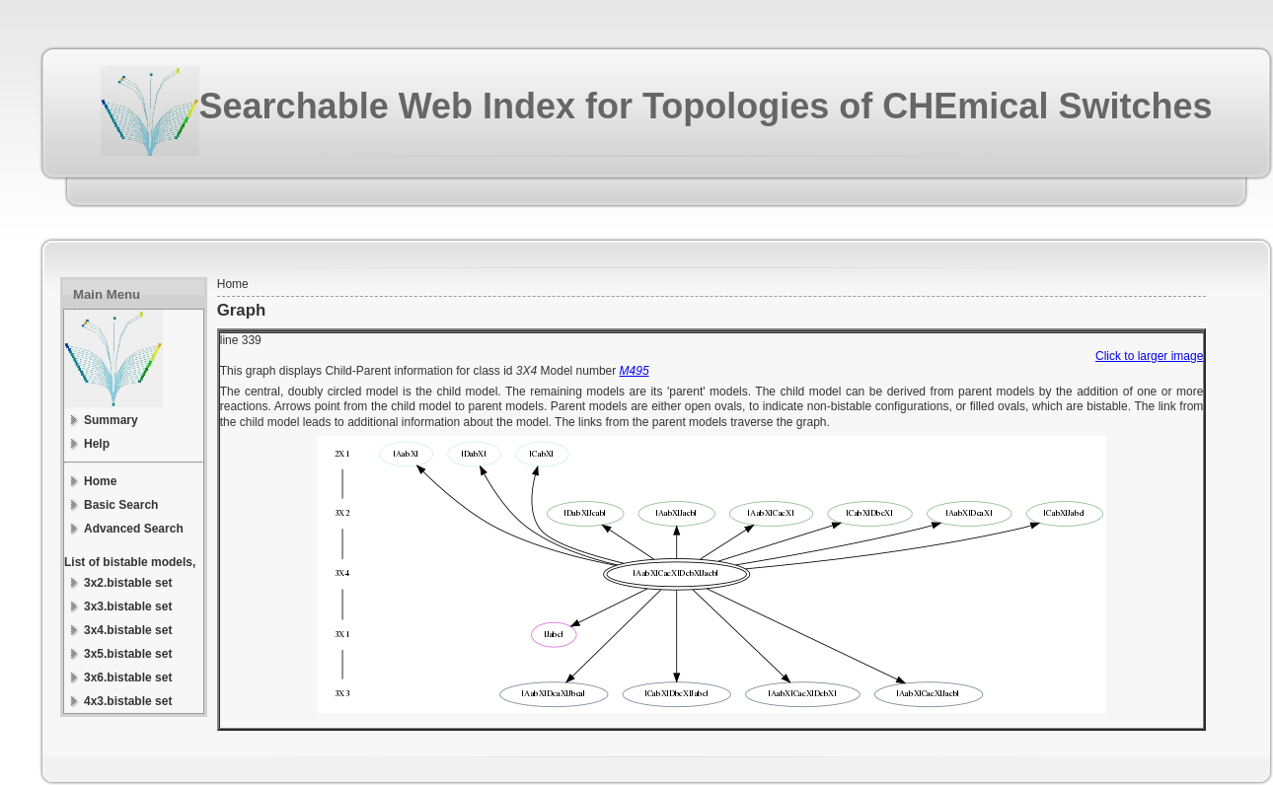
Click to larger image (1149, 356)
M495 (634, 371)
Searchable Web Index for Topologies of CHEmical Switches (706, 106)
